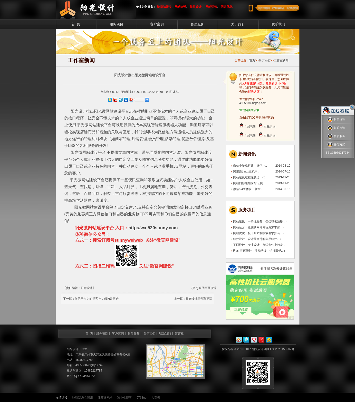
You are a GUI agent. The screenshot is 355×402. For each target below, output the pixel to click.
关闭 (352, 107)
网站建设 (180, 7)
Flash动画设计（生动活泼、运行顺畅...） (260, 250)
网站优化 (226, 7)
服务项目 (116, 24)
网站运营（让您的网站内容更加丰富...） (259, 227)
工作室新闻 (281, 60)
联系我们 (278, 24)
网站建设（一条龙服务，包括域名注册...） (260, 221)
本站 (176, 92)
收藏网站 (278, 8)
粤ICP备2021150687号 (279, 349)
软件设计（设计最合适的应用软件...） (257, 239)
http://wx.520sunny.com (153, 227)
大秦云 (155, 397)
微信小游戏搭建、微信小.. (250, 165)
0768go (141, 397)
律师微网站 (105, 397)
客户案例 (157, 24)
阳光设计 (86, 288)
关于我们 (238, 24)
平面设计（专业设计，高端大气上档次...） (260, 245)
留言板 (179, 333)
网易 (254, 340)
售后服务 (197, 24)
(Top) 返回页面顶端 (204, 288)
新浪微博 (292, 8)
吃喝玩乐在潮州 (82, 397)
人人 (261, 340)
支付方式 (336, 144)
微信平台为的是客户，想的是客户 (97, 298)
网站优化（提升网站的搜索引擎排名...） (259, 233)
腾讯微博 (246, 340)
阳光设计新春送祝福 (199, 298)
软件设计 (195, 7)
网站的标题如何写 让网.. (249, 183)
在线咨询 (247, 126)
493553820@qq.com (253, 103)
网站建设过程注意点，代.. (250, 177)
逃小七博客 (124, 397)
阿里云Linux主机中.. (246, 171)
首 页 (76, 24)
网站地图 (264, 8)
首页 (252, 60)
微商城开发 (164, 7)
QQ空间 (269, 340)
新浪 (239, 340)
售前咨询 (336, 119)
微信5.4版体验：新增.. (247, 189)
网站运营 (211, 7)
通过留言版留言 (249, 110)
